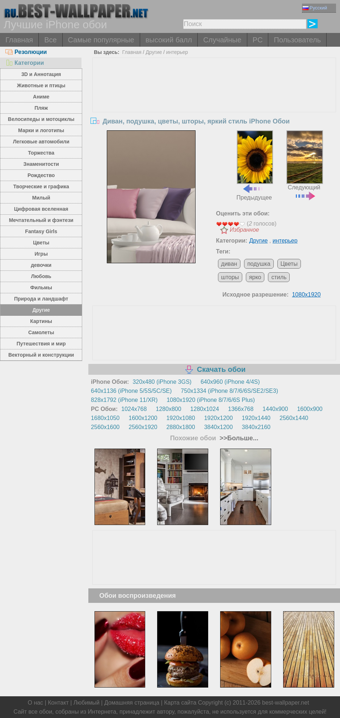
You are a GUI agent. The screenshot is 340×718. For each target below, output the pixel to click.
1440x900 (275, 409)
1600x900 (309, 409)
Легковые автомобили (41, 141)
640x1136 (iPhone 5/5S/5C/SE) (131, 391)
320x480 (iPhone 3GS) (162, 382)
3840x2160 (256, 427)
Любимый (87, 703)
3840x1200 (218, 427)
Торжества (41, 153)
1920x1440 (256, 418)
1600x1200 (143, 418)
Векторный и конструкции (41, 355)
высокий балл (169, 40)
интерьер (177, 52)
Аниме (41, 97)
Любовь (41, 276)
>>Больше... (238, 438)
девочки (41, 265)
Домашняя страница (131, 703)
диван (229, 264)
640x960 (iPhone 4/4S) (230, 382)
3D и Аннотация (41, 74)
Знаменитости (41, 164)
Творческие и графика (41, 186)
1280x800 (168, 409)
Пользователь (297, 40)
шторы (230, 277)
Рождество (41, 175)
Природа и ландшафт (41, 299)
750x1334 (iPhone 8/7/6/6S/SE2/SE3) (229, 391)
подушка (258, 264)
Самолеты (41, 332)
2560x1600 (105, 427)
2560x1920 (143, 427)
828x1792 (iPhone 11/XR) (124, 400)
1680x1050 (105, 418)
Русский (315, 8)
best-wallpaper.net (285, 703)
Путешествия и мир (41, 344)
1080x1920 (306, 294)
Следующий (304, 164)
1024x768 (134, 409)
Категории (24, 63)
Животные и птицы (41, 85)
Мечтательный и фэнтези (41, 220)
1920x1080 (180, 418)
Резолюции (26, 52)
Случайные (222, 40)
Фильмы (41, 287)
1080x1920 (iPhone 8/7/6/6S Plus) (211, 400)
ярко (255, 277)
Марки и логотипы (41, 130)
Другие (41, 310)
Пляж (41, 108)
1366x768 (240, 409)
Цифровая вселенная (41, 209)
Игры (40, 254)
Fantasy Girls (41, 231)
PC (258, 40)
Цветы (41, 242)
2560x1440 (294, 418)
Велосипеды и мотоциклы (41, 119)
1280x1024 (204, 409)
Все (50, 40)
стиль (278, 277)
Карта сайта (180, 703)
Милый (41, 198)
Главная (19, 40)
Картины (41, 321)
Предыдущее (254, 165)
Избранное (244, 230)
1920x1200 (218, 418)
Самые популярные (101, 40)
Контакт (58, 703)
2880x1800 (180, 427)
